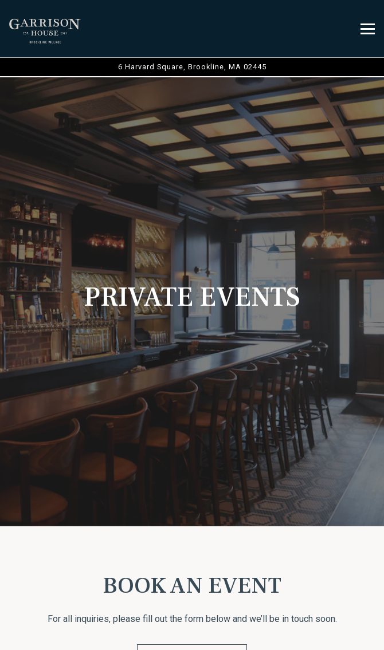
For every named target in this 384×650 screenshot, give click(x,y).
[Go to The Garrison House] (192, 66)
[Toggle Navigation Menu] (367, 29)
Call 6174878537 (192, 576)
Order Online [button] (192, 606)
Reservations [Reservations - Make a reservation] (192, 635)
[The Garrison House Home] (45, 29)
